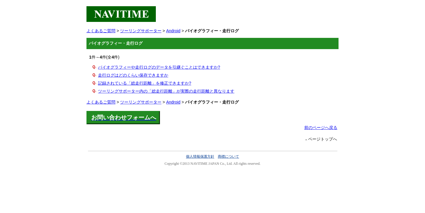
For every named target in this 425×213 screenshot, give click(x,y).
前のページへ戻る (320, 127)
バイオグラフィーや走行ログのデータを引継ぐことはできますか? (159, 67)
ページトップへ (322, 139)
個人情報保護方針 (200, 156)
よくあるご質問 (100, 30)
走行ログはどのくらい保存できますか (133, 75)
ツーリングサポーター (140, 30)
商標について (228, 156)
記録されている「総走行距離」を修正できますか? (144, 83)
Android (173, 30)
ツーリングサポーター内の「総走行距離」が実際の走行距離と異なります (166, 91)
